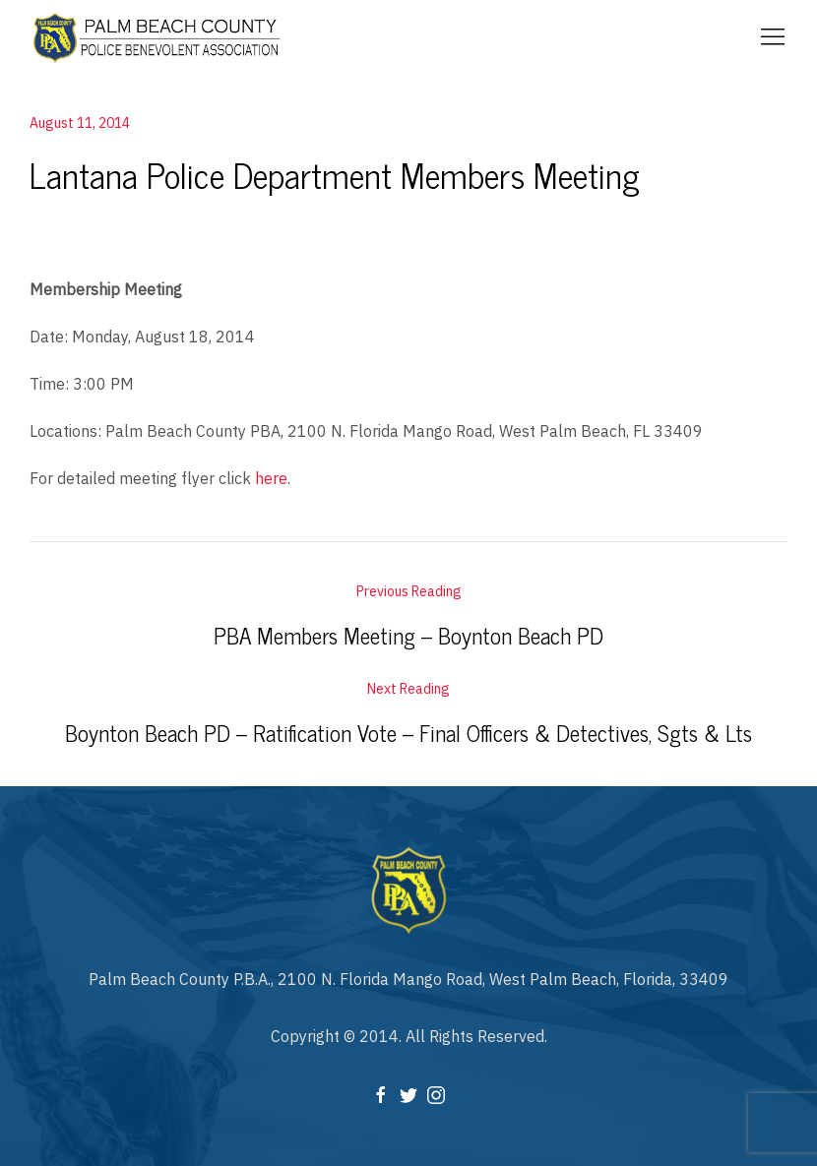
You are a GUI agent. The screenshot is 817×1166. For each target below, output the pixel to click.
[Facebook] (381, 1093)
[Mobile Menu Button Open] (772, 37)
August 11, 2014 (80, 123)
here (271, 478)
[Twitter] (408, 1093)
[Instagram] (436, 1093)
